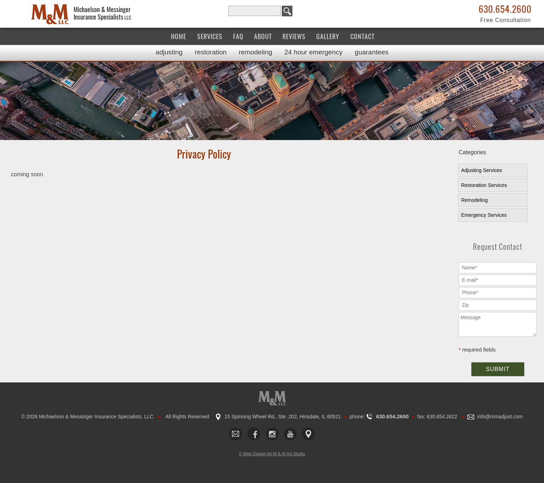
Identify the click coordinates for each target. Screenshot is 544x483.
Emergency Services (484, 215)
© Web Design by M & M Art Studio (272, 453)
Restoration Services (484, 185)
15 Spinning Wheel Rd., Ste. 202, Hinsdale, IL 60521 (283, 416)
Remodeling (255, 52)
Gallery (327, 36)
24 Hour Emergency (313, 52)
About (263, 36)
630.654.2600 (505, 9)
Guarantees (371, 52)
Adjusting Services (481, 170)
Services (209, 36)
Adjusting (169, 52)
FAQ (238, 36)
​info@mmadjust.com (500, 416)
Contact (362, 36)
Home (178, 36)
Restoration (211, 52)
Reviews (294, 36)
